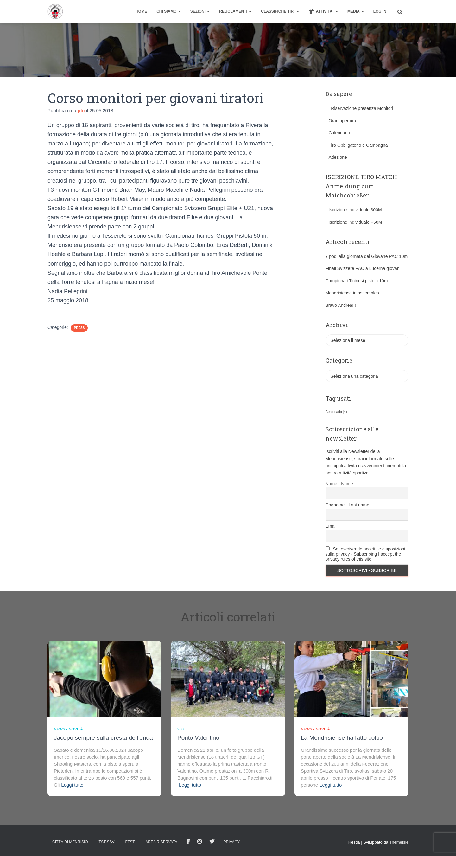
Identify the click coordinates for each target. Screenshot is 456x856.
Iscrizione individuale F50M (355, 222)
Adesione (338, 157)
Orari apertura (342, 120)
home (141, 11)
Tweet (212, 841)
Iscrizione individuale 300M (355, 209)
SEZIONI (200, 11)
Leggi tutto (72, 785)
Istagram (199, 841)
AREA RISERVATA (161, 842)
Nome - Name (339, 483)
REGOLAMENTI (235, 11)
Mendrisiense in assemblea (352, 292)
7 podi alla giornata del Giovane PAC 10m (367, 256)
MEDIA (355, 11)
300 (180, 729)
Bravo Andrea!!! (341, 305)
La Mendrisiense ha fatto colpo (342, 737)
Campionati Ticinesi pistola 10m (357, 280)
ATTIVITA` (323, 12)
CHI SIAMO (168, 11)
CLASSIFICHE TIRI (280, 11)
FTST (130, 842)
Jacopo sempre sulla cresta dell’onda (103, 737)
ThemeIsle (398, 842)
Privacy (231, 842)
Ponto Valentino (198, 737)
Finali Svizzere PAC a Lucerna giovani (363, 268)
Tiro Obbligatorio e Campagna (358, 145)
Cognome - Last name (348, 504)
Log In (379, 11)
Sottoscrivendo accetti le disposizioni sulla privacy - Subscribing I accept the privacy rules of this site (365, 554)
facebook (188, 841)
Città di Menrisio (70, 842)
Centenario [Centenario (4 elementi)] (336, 412)
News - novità (68, 729)
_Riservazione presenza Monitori (361, 108)
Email (331, 526)
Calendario (339, 132)
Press (79, 328)
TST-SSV (107, 842)
